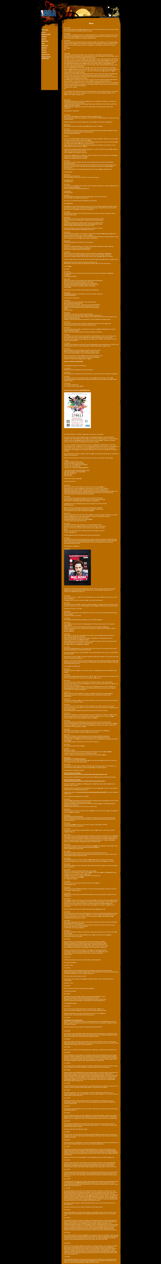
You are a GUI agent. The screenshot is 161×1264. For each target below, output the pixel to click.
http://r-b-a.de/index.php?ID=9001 (73, 361)
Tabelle (44, 36)
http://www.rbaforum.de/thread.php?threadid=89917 (92, 792)
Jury (43, 43)
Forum (44, 50)
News (44, 32)
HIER (82, 877)
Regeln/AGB (46, 34)
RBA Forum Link (81, 1182)
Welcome (45, 30)
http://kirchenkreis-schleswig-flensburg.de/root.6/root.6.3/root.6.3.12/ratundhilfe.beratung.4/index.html (84, 780)
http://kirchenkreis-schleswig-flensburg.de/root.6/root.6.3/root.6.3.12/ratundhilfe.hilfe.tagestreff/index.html (85, 773)
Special (44, 48)
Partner (44, 52)
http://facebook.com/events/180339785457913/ (77, 390)
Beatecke (45, 45)
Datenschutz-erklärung (46, 57)
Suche (44, 39)
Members (45, 41)
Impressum (46, 54)
